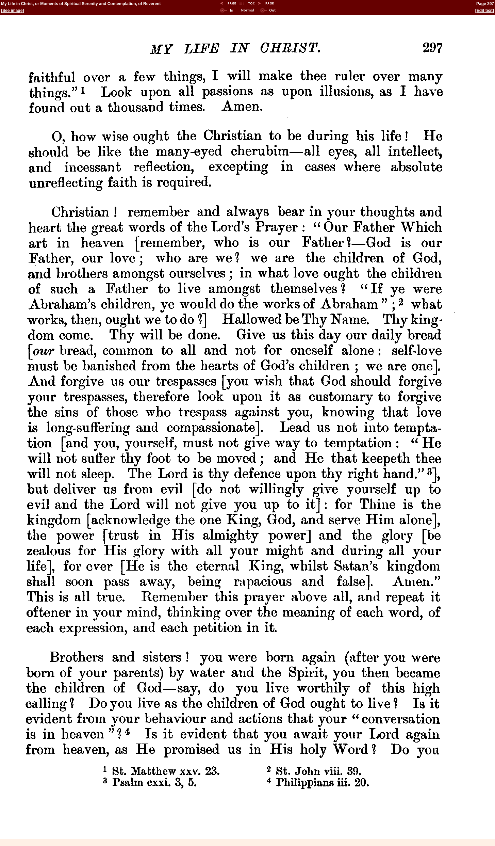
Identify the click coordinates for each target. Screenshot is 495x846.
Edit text (485, 10)
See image (12, 10)
